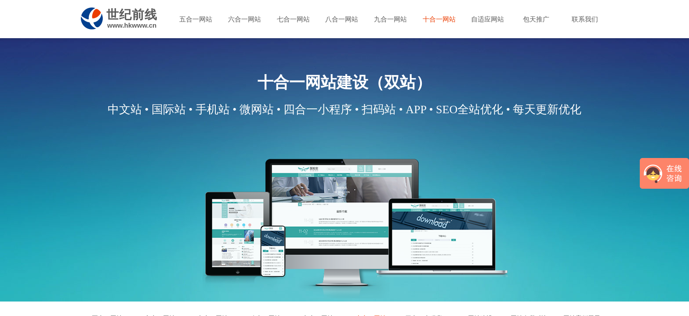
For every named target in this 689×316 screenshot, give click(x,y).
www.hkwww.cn (131, 25)
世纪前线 (131, 15)
